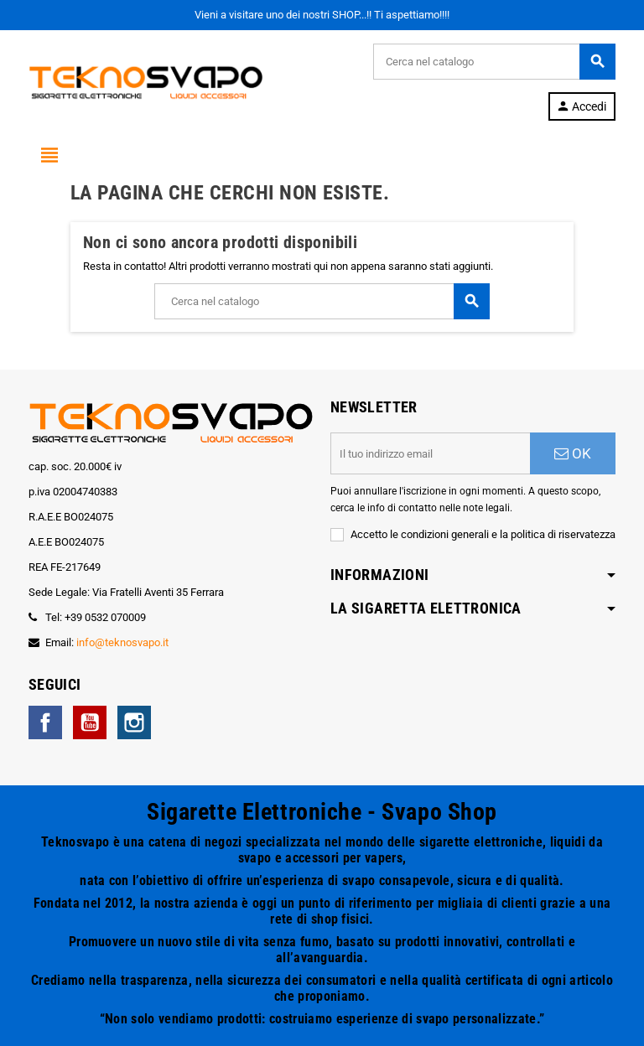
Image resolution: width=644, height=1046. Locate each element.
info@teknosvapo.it (122, 642)
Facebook (45, 722)
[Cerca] (494, 62)
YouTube (89, 722)
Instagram (134, 722)
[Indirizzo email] (430, 453)
